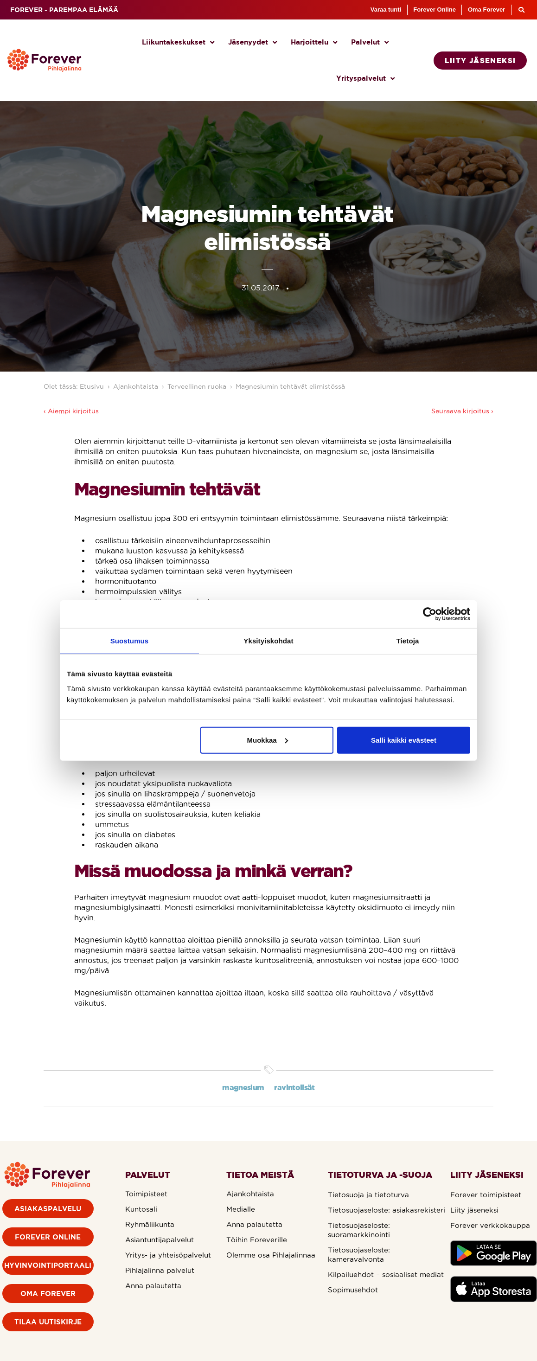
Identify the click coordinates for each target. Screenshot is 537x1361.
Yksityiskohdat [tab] (268, 641)
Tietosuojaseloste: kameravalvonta (359, 1254)
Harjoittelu (314, 42)
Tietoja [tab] (407, 641)
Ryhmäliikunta (149, 1224)
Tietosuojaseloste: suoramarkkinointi (359, 1230)
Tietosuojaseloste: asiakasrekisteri (386, 1210)
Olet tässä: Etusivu (74, 386)
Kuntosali (141, 1209)
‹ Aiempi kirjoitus (71, 411)
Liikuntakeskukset (178, 42)
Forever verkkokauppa (490, 1225)
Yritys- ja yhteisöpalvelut (168, 1255)
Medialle (240, 1209)
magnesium (243, 1087)
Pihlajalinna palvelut (159, 1270)
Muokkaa (267, 740)
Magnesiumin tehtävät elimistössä (290, 386)
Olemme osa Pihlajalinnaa (270, 1255)
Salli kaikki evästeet (403, 740)
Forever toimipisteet (485, 1195)
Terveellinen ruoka (196, 386)
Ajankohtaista (135, 386)
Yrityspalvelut (365, 79)
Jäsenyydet (252, 42)
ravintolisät (294, 1087)
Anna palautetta (153, 1286)
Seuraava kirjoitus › (462, 411)
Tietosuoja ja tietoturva (368, 1195)
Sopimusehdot (353, 1290)
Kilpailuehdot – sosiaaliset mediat (386, 1274)
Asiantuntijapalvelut (159, 1240)
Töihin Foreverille (256, 1240)
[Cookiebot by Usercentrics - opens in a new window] (429, 614)
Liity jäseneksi (474, 1210)
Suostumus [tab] (129, 641)
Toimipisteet (146, 1194)
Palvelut (370, 42)
